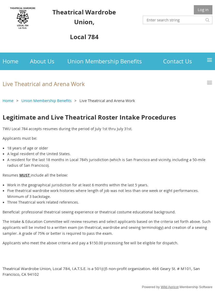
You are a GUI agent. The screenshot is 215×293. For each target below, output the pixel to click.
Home (8, 100)
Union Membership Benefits (46, 100)
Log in (203, 9)
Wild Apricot (170, 287)
